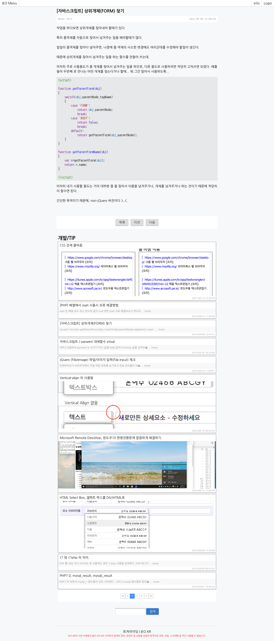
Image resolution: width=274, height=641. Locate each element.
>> (151, 596)
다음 (152, 222)
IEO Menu (9, 3)
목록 (122, 222)
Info (257, 3)
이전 (137, 222)
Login (268, 3)
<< (123, 596)
